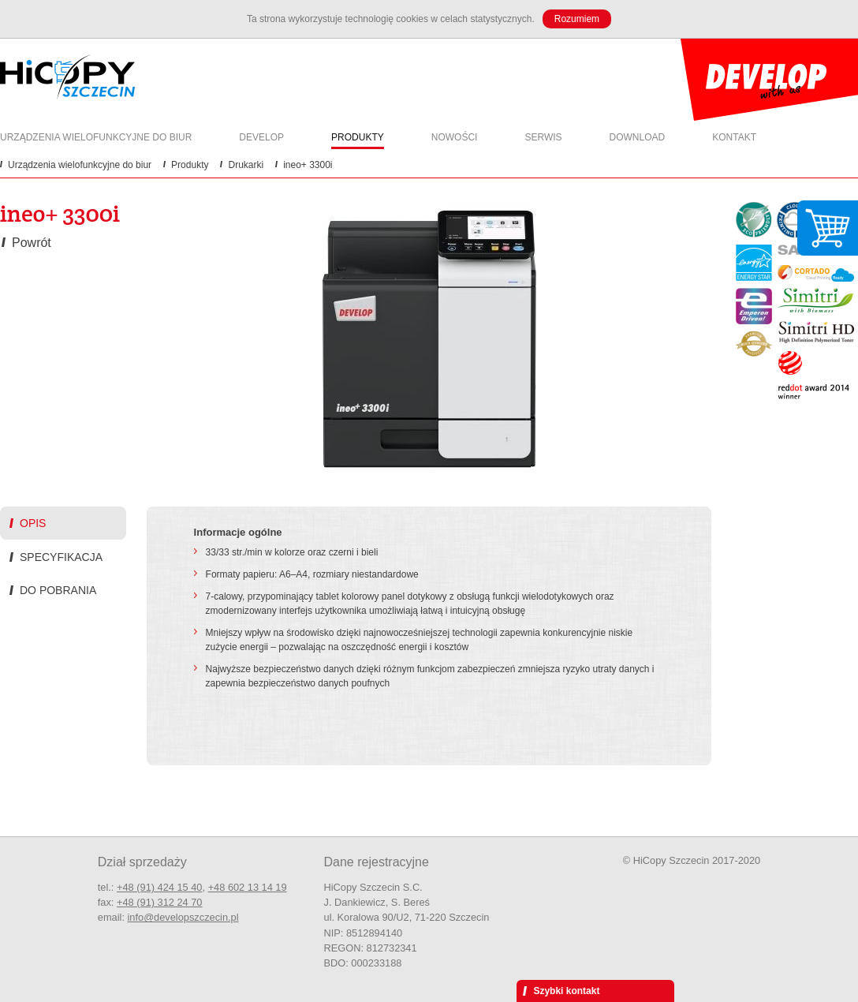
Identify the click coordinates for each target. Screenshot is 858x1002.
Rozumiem (576, 18)
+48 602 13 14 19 (247, 887)
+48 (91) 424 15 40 (160, 887)
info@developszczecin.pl (183, 917)
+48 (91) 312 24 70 (160, 902)
